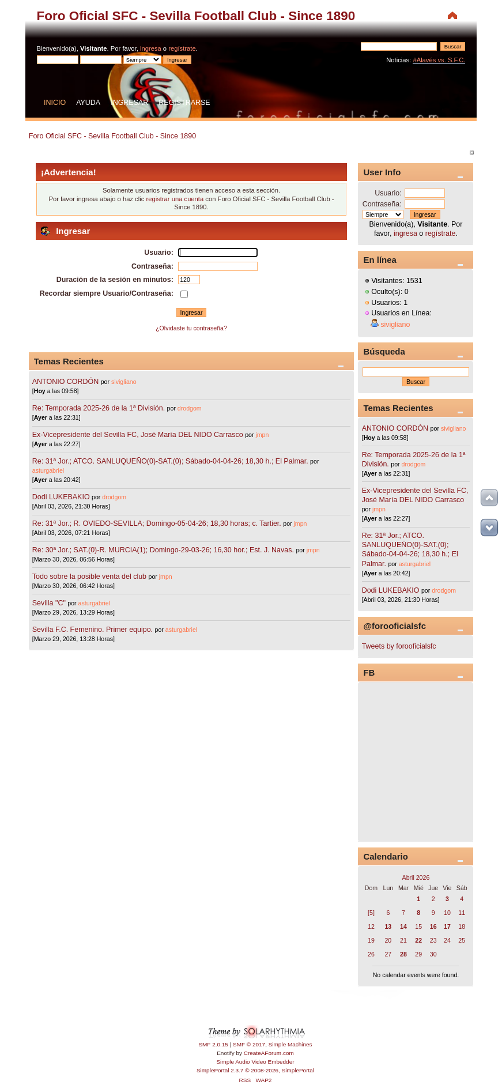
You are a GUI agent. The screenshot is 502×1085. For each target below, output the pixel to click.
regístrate (181, 48)
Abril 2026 (416, 877)
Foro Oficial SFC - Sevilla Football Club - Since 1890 (196, 16)
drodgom (190, 408)
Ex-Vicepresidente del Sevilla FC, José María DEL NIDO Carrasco (138, 435)
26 (371, 954)
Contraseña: (382, 204)
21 (403, 940)
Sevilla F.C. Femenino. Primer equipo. (92, 630)
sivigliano (124, 381)
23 (433, 940)
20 (387, 940)
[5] (371, 912)
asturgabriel (48, 470)
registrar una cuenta (174, 198)
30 (433, 954)
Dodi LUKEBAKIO (61, 497)
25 (461, 940)
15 (418, 926)
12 (371, 926)
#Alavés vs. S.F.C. (439, 59)
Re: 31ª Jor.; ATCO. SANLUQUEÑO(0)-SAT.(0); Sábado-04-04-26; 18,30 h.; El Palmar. (170, 461)
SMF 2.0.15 (213, 1044)
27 (387, 954)
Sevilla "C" (50, 603)
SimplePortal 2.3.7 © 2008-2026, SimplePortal (255, 1070)
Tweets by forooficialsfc (399, 646)
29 (418, 954)
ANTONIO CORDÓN (65, 382)
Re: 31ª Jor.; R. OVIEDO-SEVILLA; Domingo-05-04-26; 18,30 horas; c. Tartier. (156, 523)
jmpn (262, 434)
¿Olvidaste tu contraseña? (191, 328)
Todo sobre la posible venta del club (90, 576)
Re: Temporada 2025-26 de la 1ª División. (98, 408)
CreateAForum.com (269, 1053)
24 (447, 940)
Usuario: (388, 193)
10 (447, 912)
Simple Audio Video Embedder (255, 1061)
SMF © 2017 (249, 1044)
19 (371, 940)
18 (461, 926)
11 (461, 912)
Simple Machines (290, 1044)
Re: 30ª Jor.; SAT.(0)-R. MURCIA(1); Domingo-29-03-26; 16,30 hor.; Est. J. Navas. (163, 550)
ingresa (150, 48)
